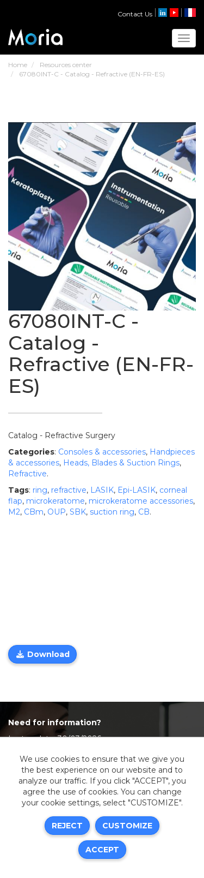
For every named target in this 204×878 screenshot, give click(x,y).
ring (40, 490)
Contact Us (135, 14)
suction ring (112, 512)
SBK (78, 512)
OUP (56, 512)
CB (144, 512)
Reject (67, 826)
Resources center (66, 65)
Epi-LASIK (137, 490)
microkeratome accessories (141, 501)
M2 (14, 512)
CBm (34, 512)
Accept (102, 850)
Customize (127, 826)
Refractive (27, 474)
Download (42, 654)
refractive (68, 490)
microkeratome (55, 501)
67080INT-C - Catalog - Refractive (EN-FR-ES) (92, 74)
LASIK (102, 490)
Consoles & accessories (102, 452)
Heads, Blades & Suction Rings (121, 463)
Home (17, 65)
